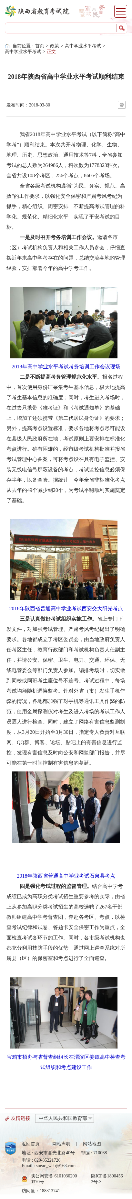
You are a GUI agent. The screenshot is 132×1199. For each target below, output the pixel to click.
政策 (54, 45)
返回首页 (31, 1143)
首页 (39, 45)
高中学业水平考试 (83, 45)
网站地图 (92, 1143)
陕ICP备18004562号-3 (107, 1179)
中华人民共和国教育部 (63, 1118)
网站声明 (61, 1143)
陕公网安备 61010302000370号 (54, 1179)
